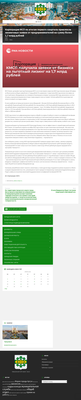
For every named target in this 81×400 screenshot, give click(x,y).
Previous (7, 188)
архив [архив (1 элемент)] (4, 384)
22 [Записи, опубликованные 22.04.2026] (21, 284)
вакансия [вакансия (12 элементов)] (15, 383)
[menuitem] (27, 216)
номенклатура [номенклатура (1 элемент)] (13, 389)
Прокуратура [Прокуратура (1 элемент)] (35, 381)
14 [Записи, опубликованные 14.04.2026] (14, 281)
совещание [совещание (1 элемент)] (15, 395)
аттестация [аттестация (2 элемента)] (8, 384)
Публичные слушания (47, 367)
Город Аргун (8, 342)
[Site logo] (40, 17)
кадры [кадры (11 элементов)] (10, 386)
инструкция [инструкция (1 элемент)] (5, 386)
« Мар (5, 288)
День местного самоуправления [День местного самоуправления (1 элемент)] (9, 381)
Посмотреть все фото (10, 345)
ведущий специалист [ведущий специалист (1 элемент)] (24, 384)
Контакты (44, 359)
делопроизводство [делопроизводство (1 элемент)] (32, 384)
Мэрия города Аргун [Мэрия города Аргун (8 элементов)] (23, 381)
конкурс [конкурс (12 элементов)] (17, 386)
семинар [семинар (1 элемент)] (10, 395)
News (11, 39)
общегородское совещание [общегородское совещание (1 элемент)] (21, 389)
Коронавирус (45, 364)
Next (74, 188)
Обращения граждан (47, 362)
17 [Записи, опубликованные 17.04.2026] (34, 281)
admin (15, 180)
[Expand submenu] (50, 217)
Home (6, 39)
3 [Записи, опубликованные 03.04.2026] (34, 276)
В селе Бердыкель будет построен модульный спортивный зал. (63, 191)
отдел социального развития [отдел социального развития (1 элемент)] (14, 392)
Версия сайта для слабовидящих (15, 209)
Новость (20, 180)
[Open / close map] (76, 21)
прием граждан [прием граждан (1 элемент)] (23, 392)
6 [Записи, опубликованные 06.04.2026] (7, 279)
